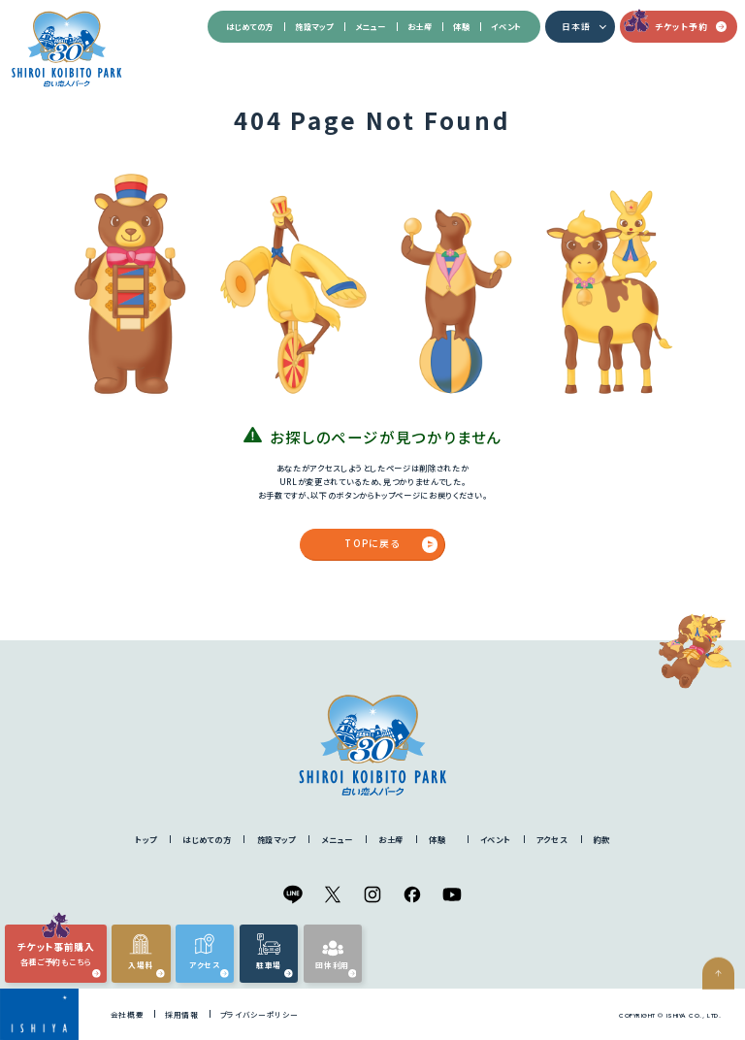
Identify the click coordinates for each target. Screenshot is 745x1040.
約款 (602, 839)
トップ (146, 839)
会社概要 (128, 1014)
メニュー (370, 26)
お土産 (420, 26)
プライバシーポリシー (259, 1014)
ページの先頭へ (723, 1010)
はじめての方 (250, 26)
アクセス (552, 839)
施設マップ (314, 26)
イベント (506, 26)
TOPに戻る (390, 544)
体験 (461, 26)
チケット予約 (691, 26)
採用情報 (182, 1014)
